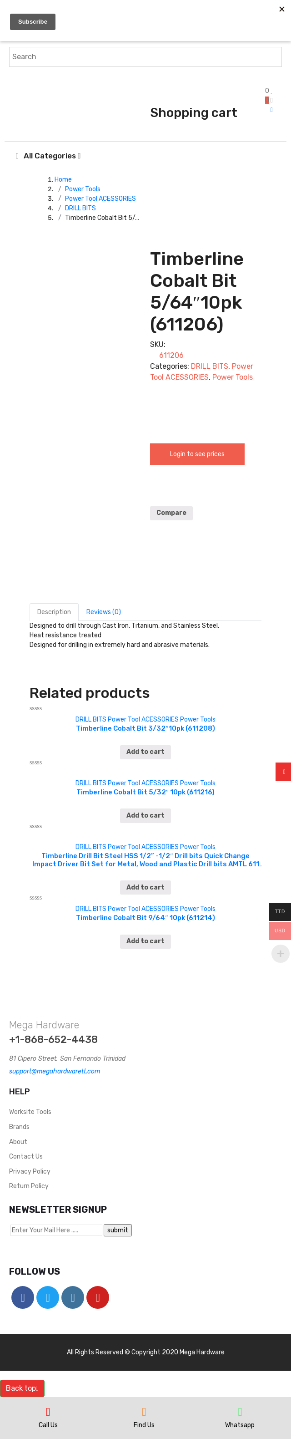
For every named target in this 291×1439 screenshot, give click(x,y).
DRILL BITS (80, 208)
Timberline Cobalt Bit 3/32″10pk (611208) (145, 728)
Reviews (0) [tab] (103, 612)
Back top (22, 1388)
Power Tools (82, 189)
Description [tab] (54, 612)
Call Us (48, 1425)
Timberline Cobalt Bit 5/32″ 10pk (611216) (145, 792)
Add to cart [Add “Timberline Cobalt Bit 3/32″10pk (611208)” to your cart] (145, 752)
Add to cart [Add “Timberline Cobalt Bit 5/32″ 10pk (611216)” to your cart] (145, 815)
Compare (171, 513)
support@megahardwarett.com (54, 1071)
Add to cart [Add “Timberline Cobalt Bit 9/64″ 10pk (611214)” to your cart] (145, 941)
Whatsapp (240, 1425)
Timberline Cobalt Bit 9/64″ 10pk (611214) (145, 918)
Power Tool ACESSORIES (100, 199)
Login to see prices (197, 454)
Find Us (144, 1425)
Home (63, 179)
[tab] (54, 612)
